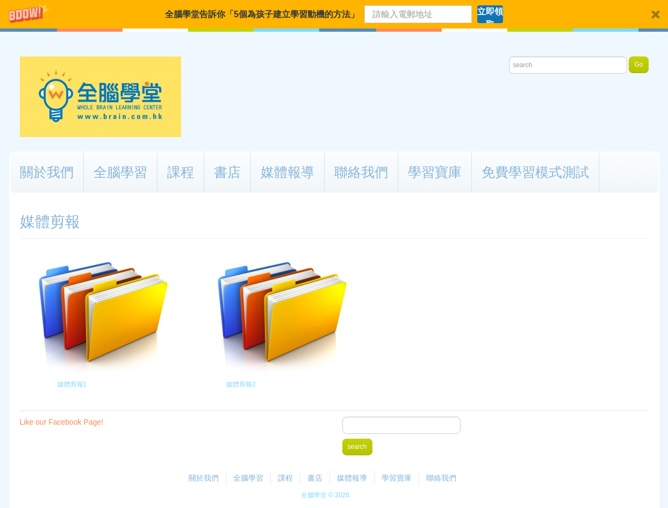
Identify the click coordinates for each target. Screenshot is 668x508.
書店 (227, 172)
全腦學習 (120, 172)
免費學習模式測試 (535, 172)
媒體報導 (287, 172)
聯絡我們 (361, 172)
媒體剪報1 (71, 384)
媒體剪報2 (241, 384)
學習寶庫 (435, 172)
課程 (180, 172)
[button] (334, 14)
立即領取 (490, 15)
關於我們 (47, 172)
